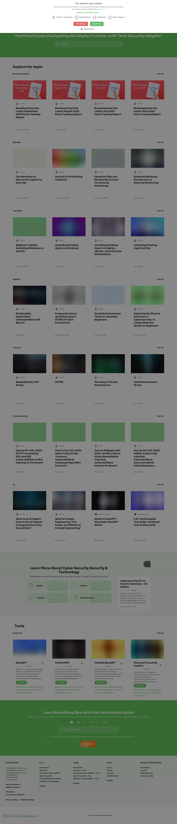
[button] (88, 12)
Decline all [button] (80, 24)
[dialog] (88, 412)
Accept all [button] (97, 24)
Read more (101, 9)
